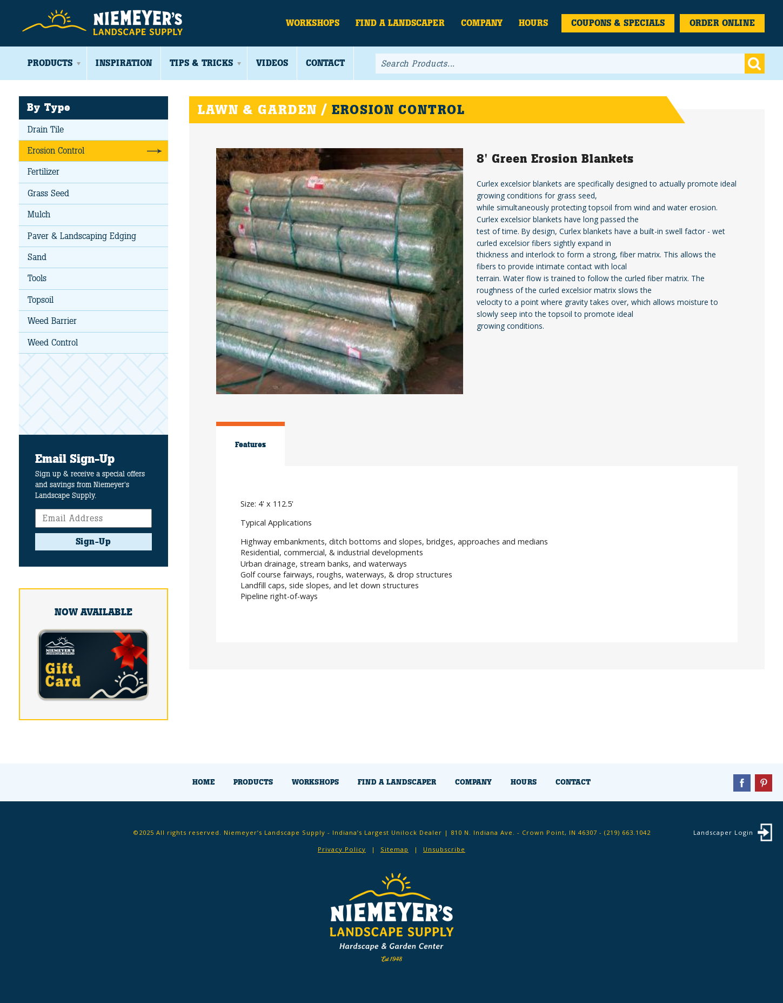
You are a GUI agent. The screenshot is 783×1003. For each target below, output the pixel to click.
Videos (272, 63)
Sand (37, 257)
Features (250, 444)
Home (203, 782)
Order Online (722, 23)
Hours (533, 23)
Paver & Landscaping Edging (82, 236)
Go (755, 64)
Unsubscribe (444, 849)
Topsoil (40, 300)
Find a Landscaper (400, 23)
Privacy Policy (342, 849)
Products (50, 63)
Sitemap (394, 849)
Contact (325, 63)
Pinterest (763, 783)
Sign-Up (93, 541)
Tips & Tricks (201, 63)
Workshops (312, 23)
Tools (37, 278)
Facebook (742, 783)
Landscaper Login (723, 832)
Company (482, 23)
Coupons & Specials (618, 23)
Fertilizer (43, 172)
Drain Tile (46, 129)
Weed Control (53, 342)
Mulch (39, 214)
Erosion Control (56, 150)
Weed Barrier (52, 321)
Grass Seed (48, 193)
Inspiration (124, 63)
